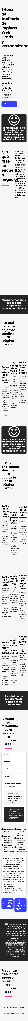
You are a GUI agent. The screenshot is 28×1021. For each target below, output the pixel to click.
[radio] (11, 1010)
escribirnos (20, 815)
